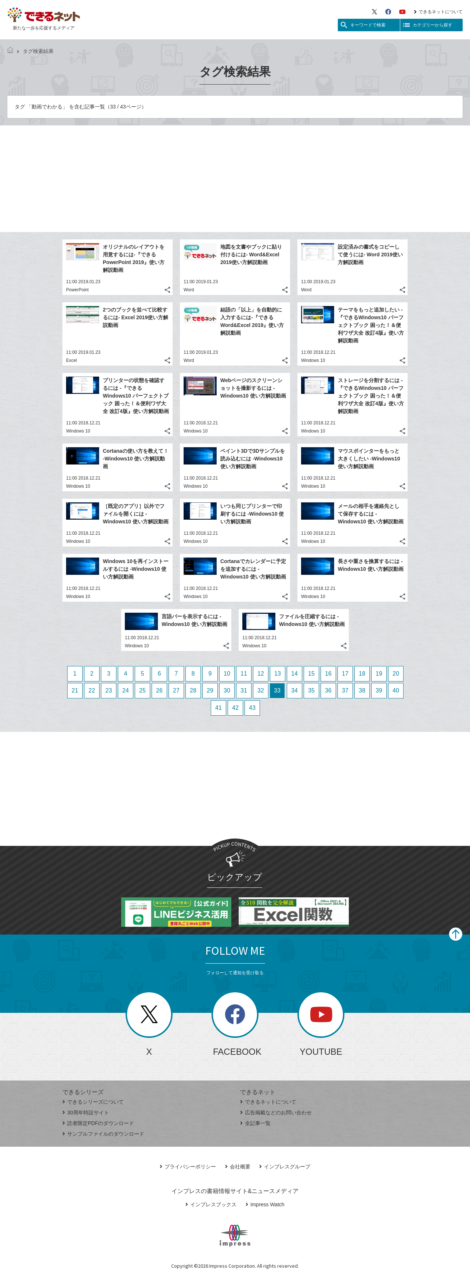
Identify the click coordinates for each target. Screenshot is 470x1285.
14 (294, 673)
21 (75, 690)
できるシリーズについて (93, 1102)
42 (235, 708)
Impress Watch (265, 1204)
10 (227, 673)
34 (294, 690)
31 (244, 690)
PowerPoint (77, 289)
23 (108, 690)
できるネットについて (438, 11)
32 (260, 690)
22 (91, 690)
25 (142, 690)
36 (328, 690)
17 (345, 673)
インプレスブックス (210, 1204)
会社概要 (237, 1167)
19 (379, 673)
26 (159, 690)
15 (311, 673)
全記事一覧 (255, 1123)
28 (193, 690)
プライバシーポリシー (188, 1167)
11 (244, 673)
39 (379, 690)
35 (311, 690)
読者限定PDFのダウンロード (98, 1123)
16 (328, 673)
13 (277, 673)
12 (260, 673)
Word (189, 289)
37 (345, 690)
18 (362, 673)
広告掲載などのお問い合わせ (276, 1112)
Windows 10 (313, 360)
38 (362, 690)
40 (396, 690)
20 (396, 673)
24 (125, 690)
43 (252, 708)
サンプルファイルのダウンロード (103, 1134)
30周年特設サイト (85, 1112)
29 (210, 690)
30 (227, 690)
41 (218, 708)
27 (176, 690)
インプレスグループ (284, 1167)
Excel (71, 360)
